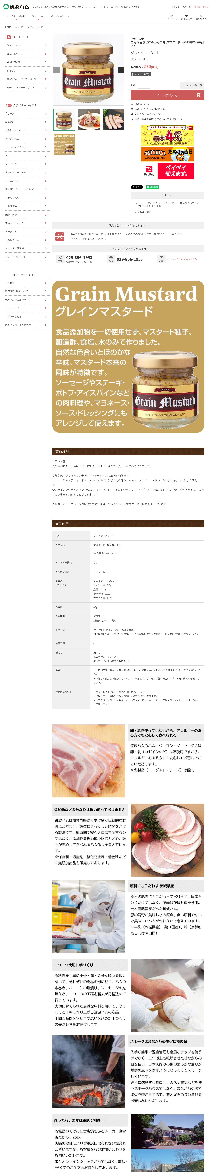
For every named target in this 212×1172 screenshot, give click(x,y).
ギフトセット (13, 45)
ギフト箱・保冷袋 (14, 248)
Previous (56, 70)
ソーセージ (11, 164)
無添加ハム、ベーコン (16, 130)
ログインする (201, 6)
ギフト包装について (60, 16)
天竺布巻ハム (12, 138)
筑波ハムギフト (15, 53)
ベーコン (10, 155)
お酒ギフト (12, 70)
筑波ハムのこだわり (15, 299)
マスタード (18, 27)
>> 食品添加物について (105, 553)
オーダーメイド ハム (15, 147)
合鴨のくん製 (12, 197)
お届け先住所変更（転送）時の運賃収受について (160, 119)
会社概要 (10, 282)
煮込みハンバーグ (14, 223)
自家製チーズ (12, 239)
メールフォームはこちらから (182, 258)
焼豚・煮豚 (11, 214)
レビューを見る (13, 316)
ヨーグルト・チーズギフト (20, 87)
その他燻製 (11, 206)
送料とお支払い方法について (150, 113)
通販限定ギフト (15, 62)
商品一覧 (10, 113)
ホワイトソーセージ (15, 172)
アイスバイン (12, 180)
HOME (8, 27)
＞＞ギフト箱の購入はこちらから (88, 238)
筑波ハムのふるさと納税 (18, 324)
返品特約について (144, 104)
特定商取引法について (16, 291)
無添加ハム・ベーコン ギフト (22, 79)
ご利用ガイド (12, 308)
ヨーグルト (11, 231)
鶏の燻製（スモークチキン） (20, 189)
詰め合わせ (11, 122)
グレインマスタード (15, 256)
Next (121, 70)
